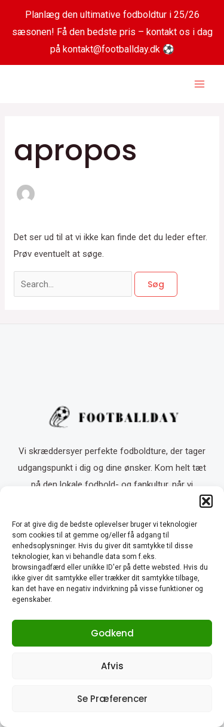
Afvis (112, 666)
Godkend (112, 633)
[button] (206, 501)
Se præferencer (112, 698)
